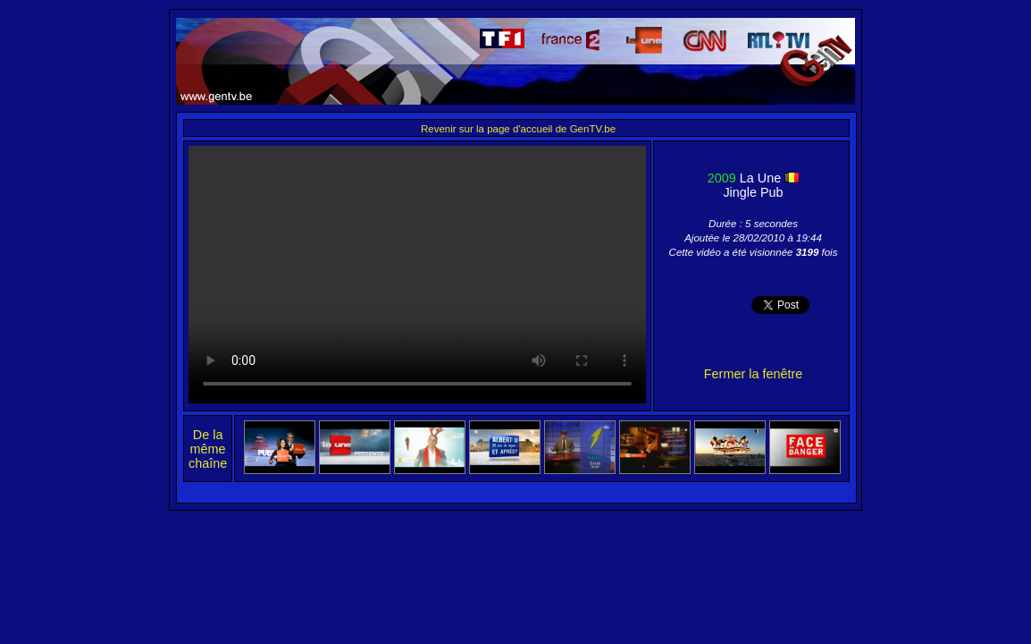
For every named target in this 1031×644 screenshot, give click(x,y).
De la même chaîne (208, 449)
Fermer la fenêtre (753, 374)
